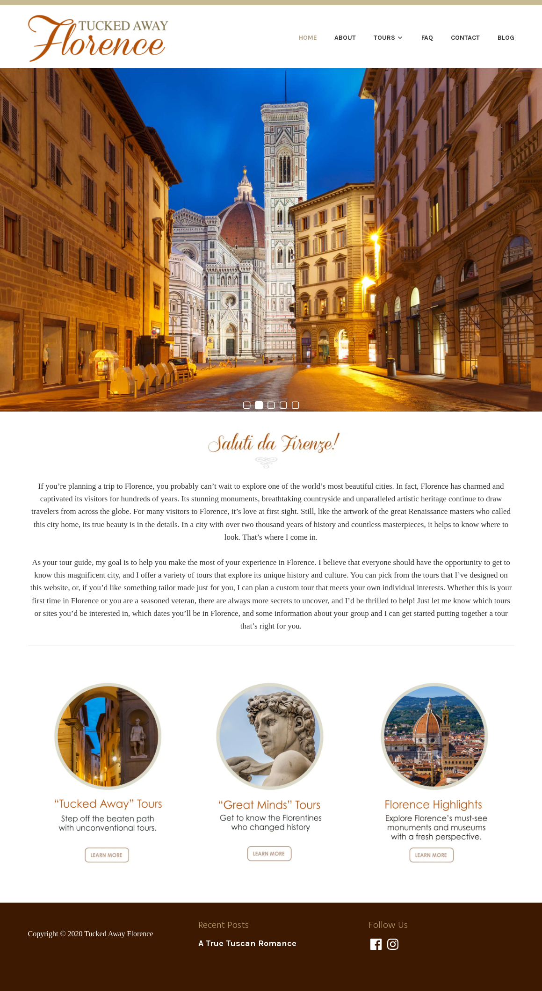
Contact (465, 38)
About (345, 38)
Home (308, 38)
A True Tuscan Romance (247, 943)
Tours (384, 38)
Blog (506, 38)
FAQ (427, 38)
